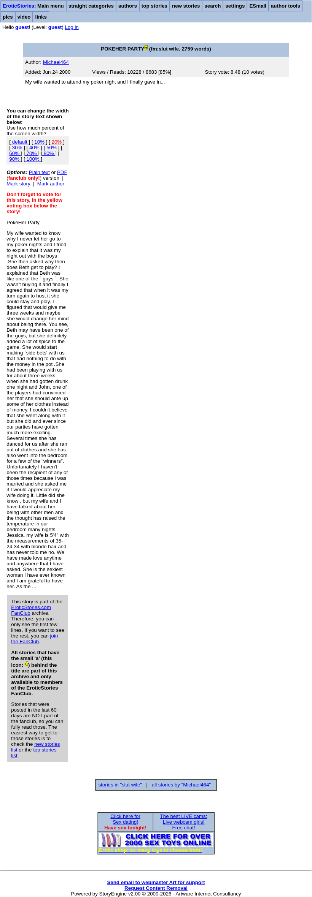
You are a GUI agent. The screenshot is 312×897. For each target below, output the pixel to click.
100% (33, 159)
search (212, 6)
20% (56, 142)
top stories (154, 6)
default (20, 142)
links (40, 17)
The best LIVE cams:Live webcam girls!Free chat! (183, 822)
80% (48, 153)
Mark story (18, 184)
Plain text (39, 172)
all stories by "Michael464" (181, 785)
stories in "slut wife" (120, 785)
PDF (62, 172)
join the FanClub (34, 638)
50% (51, 147)
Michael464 (56, 62)
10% (39, 142)
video (24, 17)
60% (15, 153)
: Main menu (33, 6)
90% (15, 159)
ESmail (257, 6)
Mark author (50, 184)
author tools (285, 6)
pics (8, 17)
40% (34, 147)
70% (31, 153)
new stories (186, 6)
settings (235, 6)
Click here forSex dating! (125, 819)
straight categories (91, 6)
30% (17, 147)
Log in (71, 27)
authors (127, 6)
